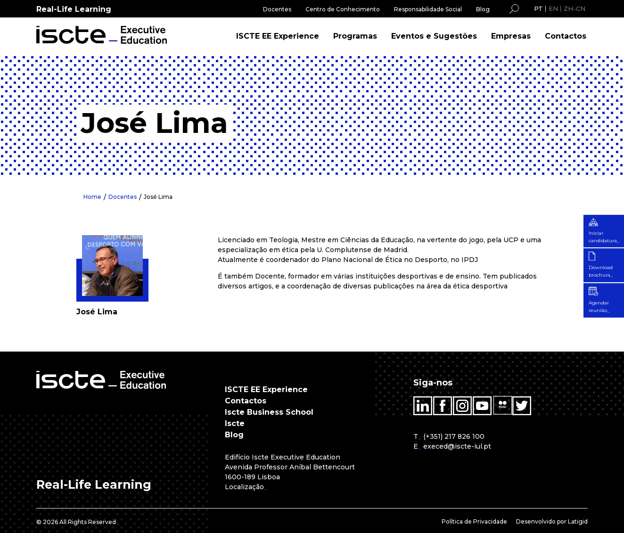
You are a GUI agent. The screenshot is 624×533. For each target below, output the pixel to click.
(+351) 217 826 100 (453, 436)
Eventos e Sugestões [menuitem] (434, 36)
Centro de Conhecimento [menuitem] (342, 9)
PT (538, 8)
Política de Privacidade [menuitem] (474, 521)
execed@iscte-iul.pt (457, 446)
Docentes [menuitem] (277, 9)
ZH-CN (574, 8)
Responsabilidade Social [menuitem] (428, 9)
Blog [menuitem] (483, 9)
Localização (244, 487)
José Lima (158, 196)
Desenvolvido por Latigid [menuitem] (552, 521)
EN (553, 8)
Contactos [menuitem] (565, 36)
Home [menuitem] (92, 196)
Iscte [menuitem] (235, 423)
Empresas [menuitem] (511, 36)
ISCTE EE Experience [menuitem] (277, 36)
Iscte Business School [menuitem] (269, 412)
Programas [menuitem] (355, 36)
